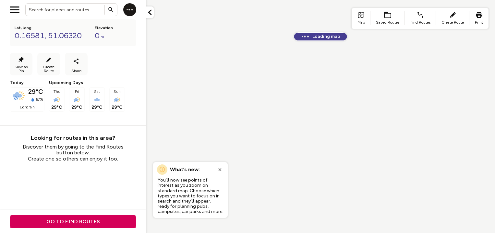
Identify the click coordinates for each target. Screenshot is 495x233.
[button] (150, 12)
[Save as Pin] (21, 64)
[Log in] (129, 9)
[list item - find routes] (420, 18)
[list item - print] (479, 18)
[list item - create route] (452, 18)
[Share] (76, 64)
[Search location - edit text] (71, 9)
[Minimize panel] (150, 12)
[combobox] (71, 9)
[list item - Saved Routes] (387, 18)
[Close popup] (220, 170)
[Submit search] (110, 9)
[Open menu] (14, 9)
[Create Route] (48, 64)
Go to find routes (73, 221)
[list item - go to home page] (361, 18)
